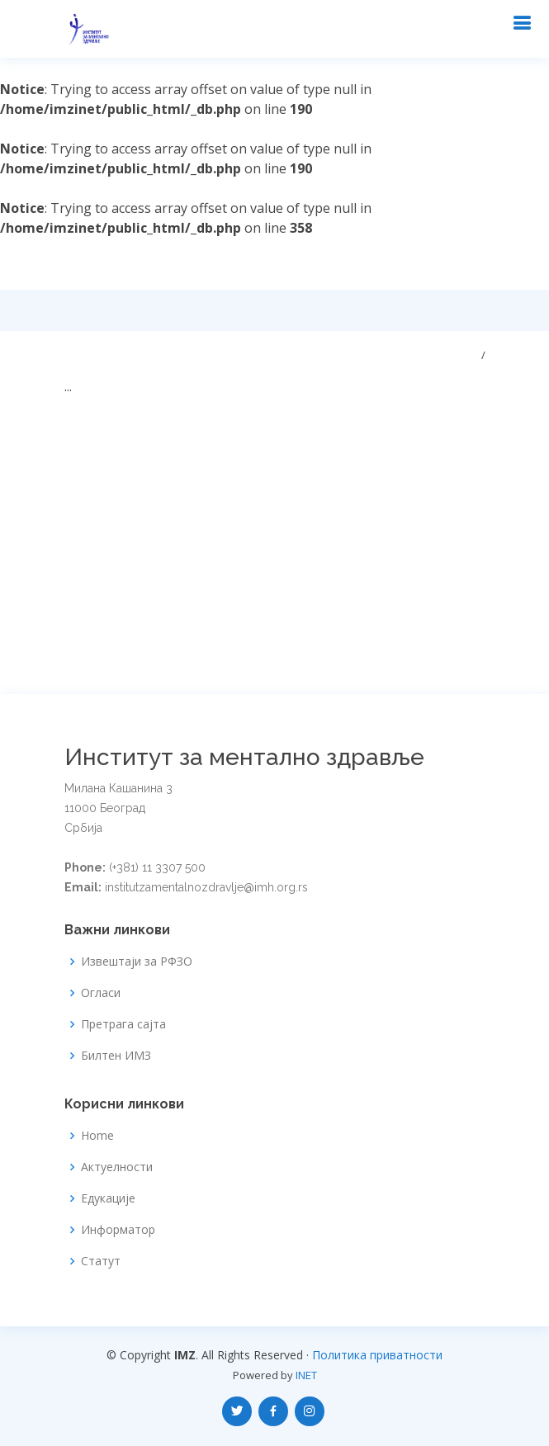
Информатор (118, 1230)
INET (306, 1375)
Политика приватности (377, 1355)
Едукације (108, 1198)
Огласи (101, 993)
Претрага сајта (123, 1024)
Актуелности (117, 1167)
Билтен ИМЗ (116, 1055)
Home (97, 1135)
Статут (101, 1261)
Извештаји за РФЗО (136, 961)
